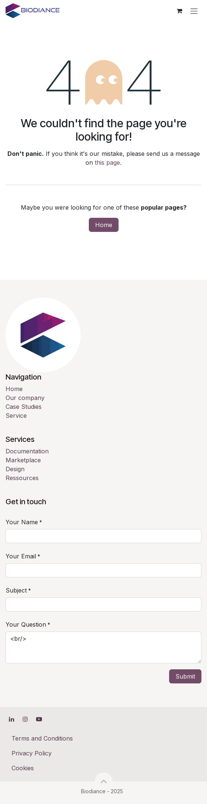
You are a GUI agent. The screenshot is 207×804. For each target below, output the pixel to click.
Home (103, 225)
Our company (25, 397)
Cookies (23, 768)
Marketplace (23, 460)
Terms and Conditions (42, 738)
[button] (104, 781)
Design (15, 469)
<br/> (103, 647)
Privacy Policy (32, 753)
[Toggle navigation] (194, 11)
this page (107, 162)
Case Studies (24, 406)
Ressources (22, 478)
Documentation (27, 451)
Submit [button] (185, 676)
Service (16, 415)
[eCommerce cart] (179, 10)
